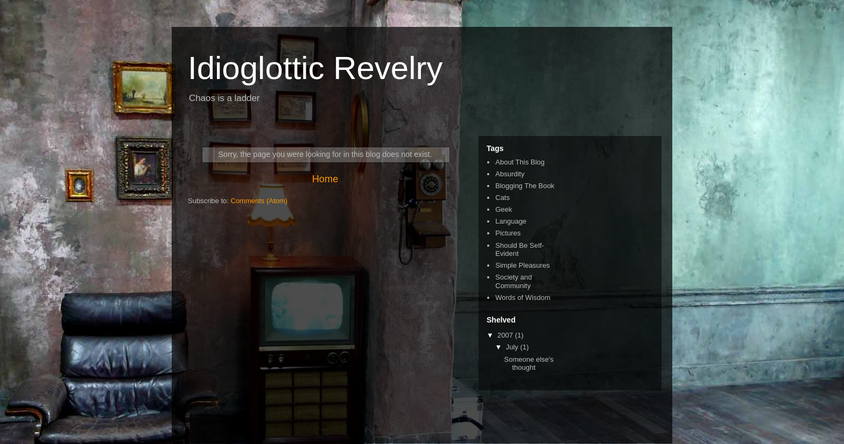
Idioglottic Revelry (315, 68)
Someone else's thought (528, 363)
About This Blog (520, 162)
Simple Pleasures (522, 265)
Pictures (508, 233)
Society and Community (513, 281)
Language (510, 221)
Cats (502, 198)
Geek (503, 209)
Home (325, 179)
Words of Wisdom (522, 297)
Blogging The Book (524, 186)
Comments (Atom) (259, 201)
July (513, 347)
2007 (506, 335)
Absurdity (509, 174)
